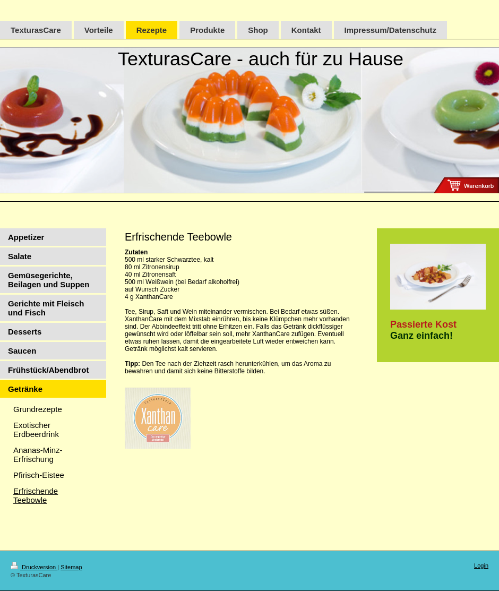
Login (481, 565)
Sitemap (71, 567)
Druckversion (34, 567)
